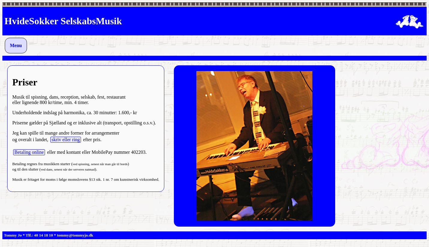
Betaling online (29, 152)
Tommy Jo (13, 235)
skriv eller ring (66, 139)
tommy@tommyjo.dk (75, 235)
